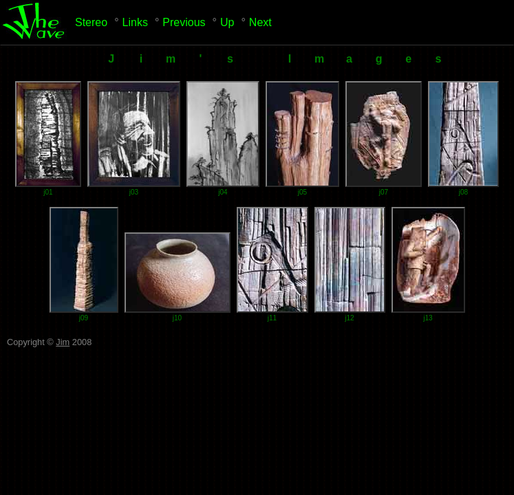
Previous (183, 22)
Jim (62, 342)
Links (135, 22)
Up (227, 22)
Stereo (91, 22)
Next (260, 22)
